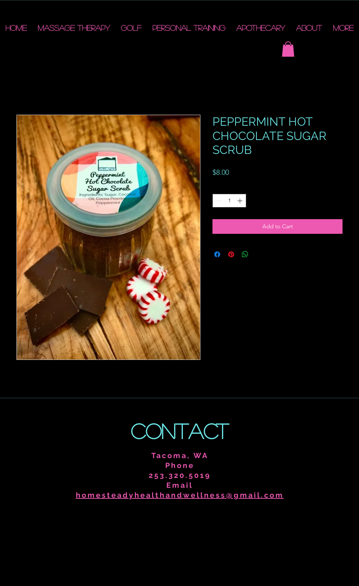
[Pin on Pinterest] (231, 254)
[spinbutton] (229, 200)
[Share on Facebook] (217, 254)
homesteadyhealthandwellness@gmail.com (180, 495)
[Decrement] (218, 200)
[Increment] (240, 200)
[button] (288, 49)
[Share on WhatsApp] (245, 254)
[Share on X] (259, 254)
